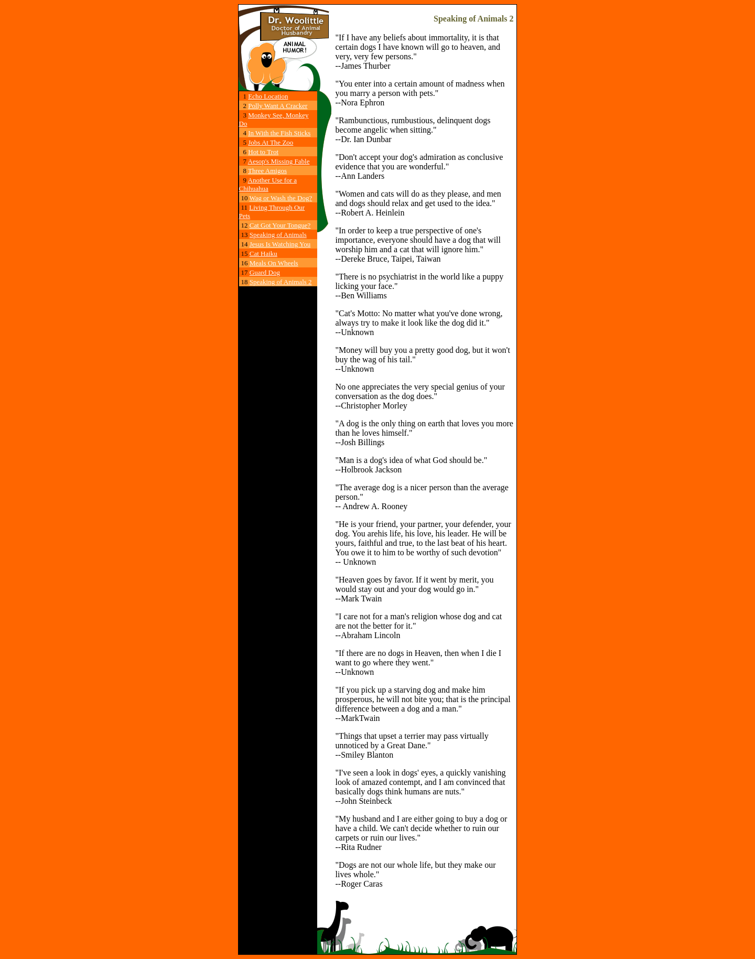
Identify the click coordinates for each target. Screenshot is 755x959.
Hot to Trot (263, 152)
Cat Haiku (263, 253)
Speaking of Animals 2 (281, 282)
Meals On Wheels (274, 263)
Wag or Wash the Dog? (281, 198)
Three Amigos (267, 171)
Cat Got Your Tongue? (280, 225)
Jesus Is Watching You (280, 244)
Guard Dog (265, 272)
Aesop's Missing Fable (279, 161)
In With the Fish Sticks (279, 133)
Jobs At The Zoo (270, 142)
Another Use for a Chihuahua (268, 184)
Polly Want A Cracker (277, 106)
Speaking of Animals (278, 235)
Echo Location (268, 96)
